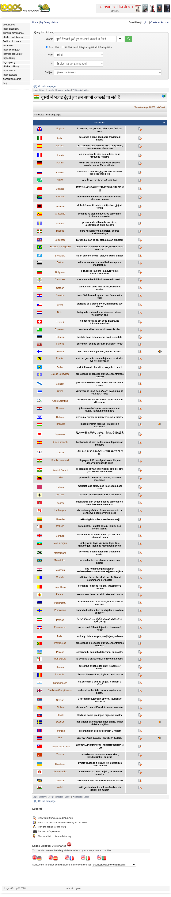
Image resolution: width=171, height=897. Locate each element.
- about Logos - (73, 888)
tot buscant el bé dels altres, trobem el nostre (99, 288)
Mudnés (60, 577)
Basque (60, 231)
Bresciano (60, 255)
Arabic (60, 179)
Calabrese (60, 279)
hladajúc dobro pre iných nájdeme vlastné (99, 715)
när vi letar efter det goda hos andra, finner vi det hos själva (100, 723)
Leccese (60, 494)
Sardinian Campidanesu (60, 690)
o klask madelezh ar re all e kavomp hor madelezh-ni (99, 263)
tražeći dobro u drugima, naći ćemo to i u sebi (100, 296)
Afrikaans (60, 196)
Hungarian (60, 424)
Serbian (60, 700)
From (50, 54)
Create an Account (159, 22)
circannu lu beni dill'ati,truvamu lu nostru (99, 279)
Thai (60, 737)
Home (35, 22)
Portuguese (60, 643)
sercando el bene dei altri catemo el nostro (100, 594)
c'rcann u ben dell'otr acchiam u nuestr (100, 731)
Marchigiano (60, 553)
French (60, 155)
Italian (60, 138)
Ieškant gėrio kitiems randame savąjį (100, 519)
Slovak (60, 715)
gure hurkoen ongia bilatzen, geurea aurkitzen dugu (99, 232)
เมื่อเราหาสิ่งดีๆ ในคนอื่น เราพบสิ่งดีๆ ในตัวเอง (99, 738)
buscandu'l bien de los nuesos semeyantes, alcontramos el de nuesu (100, 503)
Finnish (60, 351)
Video (86, 90)
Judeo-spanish (60, 442)
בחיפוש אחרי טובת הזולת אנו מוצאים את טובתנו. (100, 417)
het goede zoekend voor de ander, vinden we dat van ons (99, 313)
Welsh (60, 787)
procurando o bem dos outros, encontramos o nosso (100, 248)
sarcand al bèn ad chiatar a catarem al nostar (99, 561)
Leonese (60, 503)
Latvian (60, 487)
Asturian (60, 223)
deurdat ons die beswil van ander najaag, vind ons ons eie (100, 198)
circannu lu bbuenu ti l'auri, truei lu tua (100, 494)
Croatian (60, 295)
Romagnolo (60, 658)
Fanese (60, 343)
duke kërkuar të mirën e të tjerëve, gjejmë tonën (99, 206)
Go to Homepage (46, 86)
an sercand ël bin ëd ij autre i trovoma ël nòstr (99, 628)
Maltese (60, 526)
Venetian (60, 780)
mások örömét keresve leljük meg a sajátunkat (100, 425)
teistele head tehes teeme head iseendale (99, 337)
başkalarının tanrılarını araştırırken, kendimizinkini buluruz (100, 755)
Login (144, 22)
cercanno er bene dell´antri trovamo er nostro (99, 667)
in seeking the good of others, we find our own (99, 130)
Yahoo (67, 90)
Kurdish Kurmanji (60, 460)
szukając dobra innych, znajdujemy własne (100, 636)
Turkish (60, 754)
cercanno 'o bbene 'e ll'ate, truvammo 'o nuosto (99, 587)
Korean (60, 452)
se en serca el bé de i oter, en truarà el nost (99, 255)
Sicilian (60, 707)
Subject (49, 72)
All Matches (69, 47)
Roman (60, 667)
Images (59, 90)
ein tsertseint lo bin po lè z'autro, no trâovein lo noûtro (99, 322)
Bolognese (60, 240)
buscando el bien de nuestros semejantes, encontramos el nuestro (100, 147)
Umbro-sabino (60, 771)
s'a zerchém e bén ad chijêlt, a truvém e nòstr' (99, 683)
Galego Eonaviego (60, 374)
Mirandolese (60, 560)
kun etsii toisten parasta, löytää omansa (99, 351)
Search (49, 39)
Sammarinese (60, 683)
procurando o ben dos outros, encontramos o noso (99, 384)
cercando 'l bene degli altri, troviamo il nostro (99, 553)
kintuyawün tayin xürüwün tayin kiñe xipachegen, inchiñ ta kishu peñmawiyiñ (99, 544)
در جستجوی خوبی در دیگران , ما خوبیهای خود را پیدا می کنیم (99, 620)
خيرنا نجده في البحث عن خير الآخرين (99, 179)
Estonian (60, 337)
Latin (60, 477)
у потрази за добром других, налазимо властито (100, 700)
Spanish (60, 145)
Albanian (60, 206)
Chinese (60, 189)
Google (51, 90)
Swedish (60, 721)
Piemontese (60, 627)
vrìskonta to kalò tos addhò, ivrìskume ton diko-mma (100, 401)
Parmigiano (60, 610)
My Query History (49, 22)
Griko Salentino (60, 401)
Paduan (60, 594)
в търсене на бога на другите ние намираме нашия (100, 272)
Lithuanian (60, 519)
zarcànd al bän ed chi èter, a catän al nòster (99, 240)
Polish (60, 636)
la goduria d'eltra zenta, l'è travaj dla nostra (99, 658)
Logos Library (39, 90)
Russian (60, 172)
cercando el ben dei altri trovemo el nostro (100, 780)
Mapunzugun (60, 543)
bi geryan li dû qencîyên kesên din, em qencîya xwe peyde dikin (99, 461)
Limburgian (60, 510)
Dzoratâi (60, 322)
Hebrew (60, 417)
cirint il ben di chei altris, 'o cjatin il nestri (99, 367)
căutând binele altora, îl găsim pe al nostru (100, 674)
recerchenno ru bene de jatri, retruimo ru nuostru (100, 773)
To (52, 63)
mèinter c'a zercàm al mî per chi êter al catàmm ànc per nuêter (100, 578)
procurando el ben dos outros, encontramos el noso (100, 375)
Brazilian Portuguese (60, 246)
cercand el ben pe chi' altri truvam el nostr (100, 343)
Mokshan (60, 570)
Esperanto (60, 329)
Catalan (60, 288)
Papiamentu (60, 603)
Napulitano (60, 587)
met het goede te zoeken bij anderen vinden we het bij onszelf (99, 359)
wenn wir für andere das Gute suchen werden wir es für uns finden (99, 164)
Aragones (60, 213)
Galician (60, 384)
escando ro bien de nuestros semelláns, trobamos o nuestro (99, 215)
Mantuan (60, 536)
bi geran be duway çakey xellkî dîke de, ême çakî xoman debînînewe (100, 470)
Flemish (60, 358)
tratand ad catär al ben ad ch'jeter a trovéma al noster (100, 611)
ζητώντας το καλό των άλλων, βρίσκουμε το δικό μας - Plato (99, 392)
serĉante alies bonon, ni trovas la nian (99, 329)
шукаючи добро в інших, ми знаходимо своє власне (100, 764)
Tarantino (60, 731)
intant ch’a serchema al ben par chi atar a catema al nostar (99, 536)
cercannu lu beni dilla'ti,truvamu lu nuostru (99, 652)
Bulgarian (60, 272)
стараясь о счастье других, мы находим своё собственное (99, 172)
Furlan (60, 367)
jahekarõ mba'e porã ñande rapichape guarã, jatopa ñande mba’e (99, 409)
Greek (60, 391)
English (60, 128)
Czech (60, 305)
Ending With (104, 47)
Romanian (60, 674)
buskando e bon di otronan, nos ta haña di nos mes (100, 603)
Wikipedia (77, 90)
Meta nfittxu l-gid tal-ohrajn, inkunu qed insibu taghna (99, 527)
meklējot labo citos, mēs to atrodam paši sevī (100, 487)
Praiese (60, 652)
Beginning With (86, 47)
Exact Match (54, 47)
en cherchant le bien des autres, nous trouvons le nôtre (99, 155)
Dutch (60, 312)
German (60, 162)
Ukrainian (60, 764)
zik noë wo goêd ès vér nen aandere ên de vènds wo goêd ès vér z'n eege (99, 511)
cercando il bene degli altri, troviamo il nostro (99, 138)
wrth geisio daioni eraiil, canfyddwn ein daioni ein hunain (99, 788)
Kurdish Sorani (60, 470)
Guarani (60, 408)
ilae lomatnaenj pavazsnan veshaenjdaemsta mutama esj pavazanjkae (100, 570)
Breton (60, 262)
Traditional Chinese (60, 746)
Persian (60, 620)
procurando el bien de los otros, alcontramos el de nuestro (99, 223)
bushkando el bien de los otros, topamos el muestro (99, 443)
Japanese (60, 434)
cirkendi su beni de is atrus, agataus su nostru (99, 691)
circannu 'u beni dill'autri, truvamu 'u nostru (99, 707)
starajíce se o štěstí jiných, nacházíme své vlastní (100, 305)
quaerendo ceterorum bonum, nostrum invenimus (100, 478)
